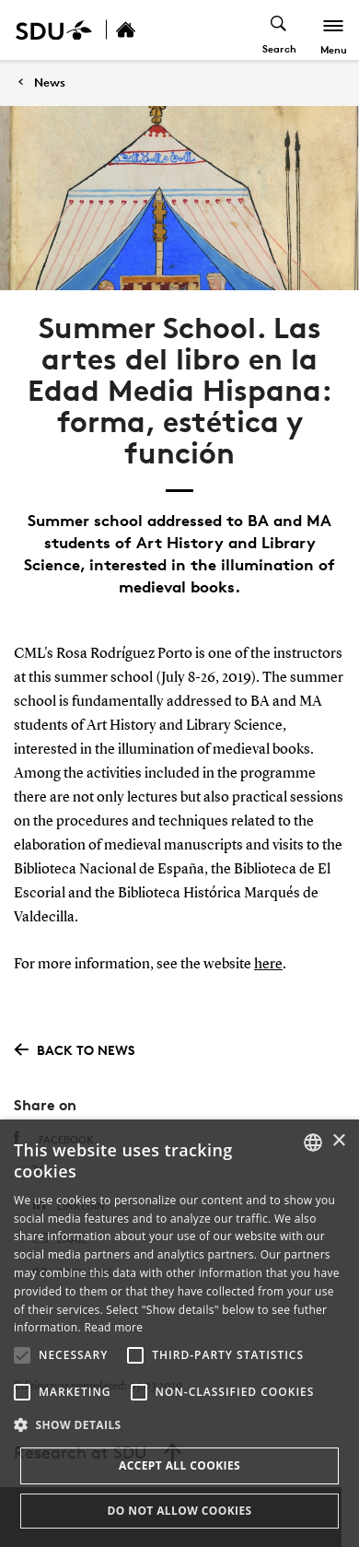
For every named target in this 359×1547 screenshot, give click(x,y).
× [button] (338, 1141)
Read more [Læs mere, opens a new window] (113, 1327)
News (49, 82)
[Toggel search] (279, 30)
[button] (22, 1355)
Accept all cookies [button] (179, 1465)
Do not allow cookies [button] (179, 1510)
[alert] (179, 1333)
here (268, 964)
